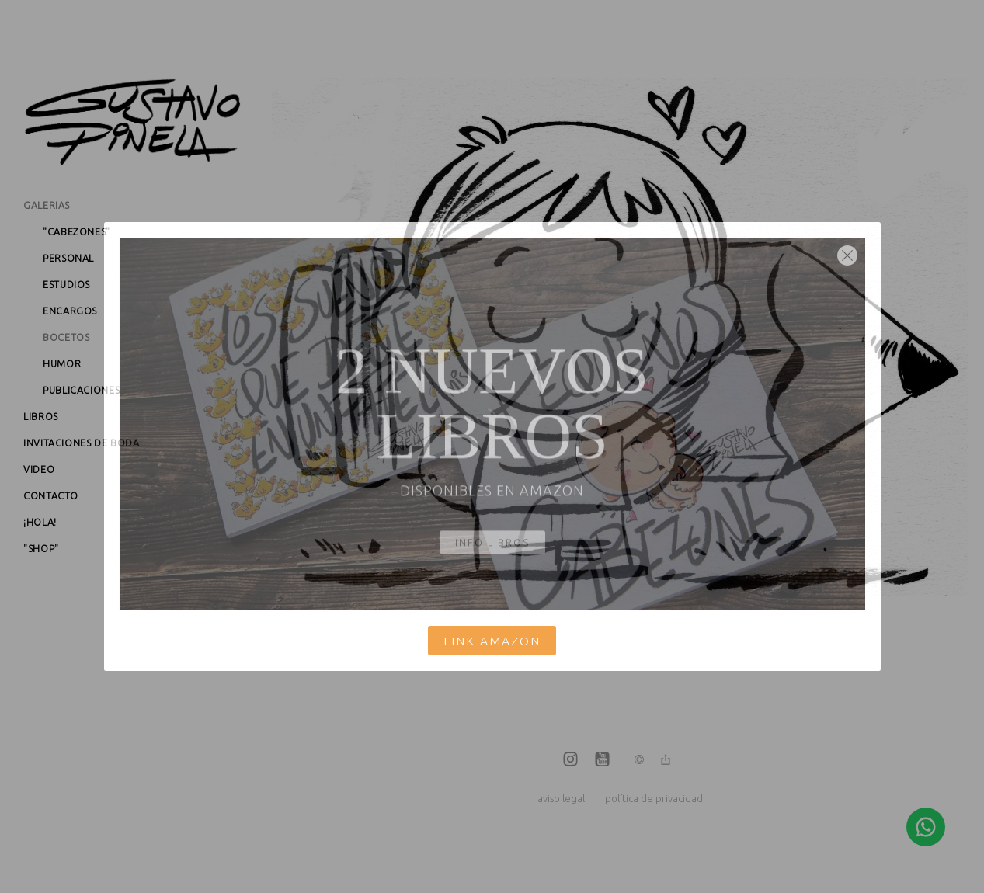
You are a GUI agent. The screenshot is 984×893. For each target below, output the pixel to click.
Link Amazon (492, 641)
